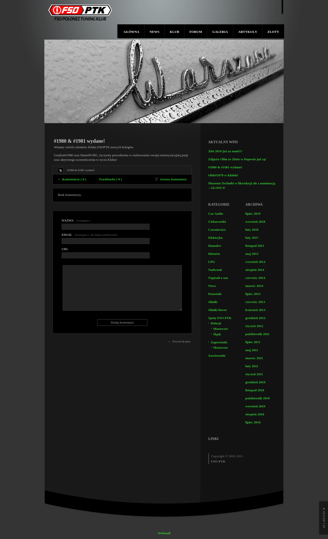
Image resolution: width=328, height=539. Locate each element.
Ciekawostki (217, 221)
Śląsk (217, 334)
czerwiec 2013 (255, 302)
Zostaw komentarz (173, 179)
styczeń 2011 (254, 374)
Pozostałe (215, 294)
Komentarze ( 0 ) (74, 179)
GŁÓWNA (131, 32)
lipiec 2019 (252, 213)
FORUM (195, 32)
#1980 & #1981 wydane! (225, 167)
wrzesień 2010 (255, 406)
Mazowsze (220, 329)
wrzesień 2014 (255, 262)
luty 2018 (251, 230)
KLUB (174, 32)
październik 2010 (257, 398)
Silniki (212, 302)
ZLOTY (273, 32)
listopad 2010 (254, 390)
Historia (214, 254)
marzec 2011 (254, 358)
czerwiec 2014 (255, 278)
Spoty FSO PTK (220, 318)
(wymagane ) (76, 220)
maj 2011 (251, 350)
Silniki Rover (217, 310)
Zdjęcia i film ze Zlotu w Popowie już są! (237, 159)
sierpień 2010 (254, 414)
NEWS (154, 32)
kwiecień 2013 (255, 310)
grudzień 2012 (255, 318)
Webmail (164, 533)
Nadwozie (215, 270)
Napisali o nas (218, 278)
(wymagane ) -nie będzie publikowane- (90, 235)
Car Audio (215, 213)
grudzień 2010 (255, 382)
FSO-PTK (218, 461)
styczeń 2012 (254, 326)
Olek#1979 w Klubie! (223, 175)
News (212, 286)
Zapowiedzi (219, 342)
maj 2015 (251, 254)
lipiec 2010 (252, 422)
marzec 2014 (254, 286)
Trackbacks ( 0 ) (110, 179)
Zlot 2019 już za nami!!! (225, 151)
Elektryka (215, 238)
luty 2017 (251, 238)
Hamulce (214, 246)
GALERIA (220, 32)
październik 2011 (257, 334)
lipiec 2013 (252, 294)
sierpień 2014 (254, 270)
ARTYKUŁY (247, 32)
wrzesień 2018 (255, 221)
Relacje (216, 323)
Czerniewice (217, 230)
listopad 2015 (254, 246)
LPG (211, 262)
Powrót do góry (181, 341)
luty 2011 (251, 366)
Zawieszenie (217, 355)
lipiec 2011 (252, 342)
